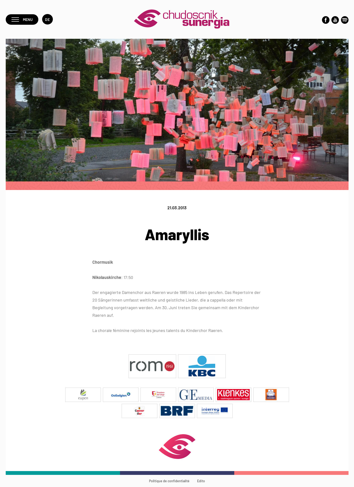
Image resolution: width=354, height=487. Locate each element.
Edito (201, 481)
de (47, 19)
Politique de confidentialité (169, 481)
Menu (22, 19)
